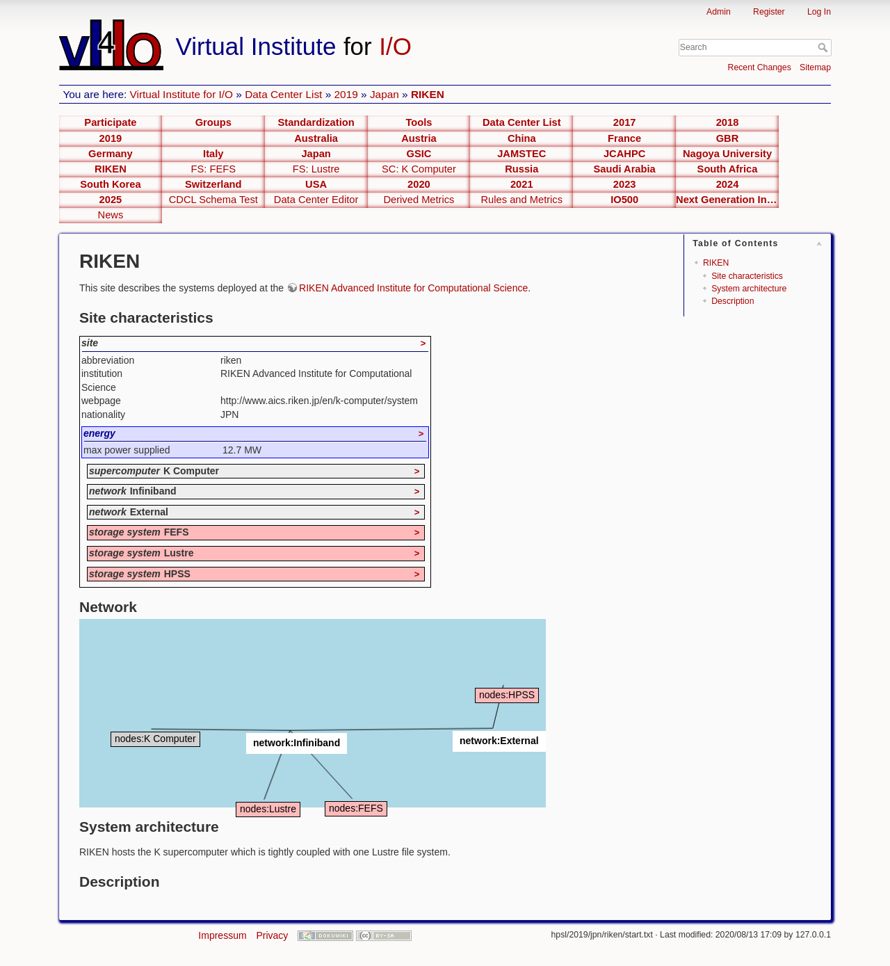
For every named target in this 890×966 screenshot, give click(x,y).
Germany (110, 153)
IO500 (624, 199)
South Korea (110, 184)
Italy (213, 153)
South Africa (727, 169)
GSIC (418, 153)
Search (824, 47)
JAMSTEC (521, 153)
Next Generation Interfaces (727, 199)
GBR (727, 138)
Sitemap (815, 67)
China (522, 138)
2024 (727, 184)
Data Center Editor (316, 199)
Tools (418, 122)
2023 (624, 184)
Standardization (316, 122)
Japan (384, 94)
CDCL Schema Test (213, 199)
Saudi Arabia (625, 169)
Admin (718, 12)
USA (316, 184)
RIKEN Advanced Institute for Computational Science (413, 287)
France (624, 138)
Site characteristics (747, 276)
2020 (418, 184)
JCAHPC (624, 153)
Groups (213, 122)
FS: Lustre (316, 169)
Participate (110, 122)
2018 (727, 122)
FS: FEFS (213, 169)
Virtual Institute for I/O (182, 94)
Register (769, 12)
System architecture (748, 288)
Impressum (222, 935)
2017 (624, 122)
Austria (419, 138)
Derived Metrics (418, 199)
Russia (521, 169)
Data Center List (283, 94)
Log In (819, 12)
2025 (110, 199)
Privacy (272, 935)
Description (732, 301)
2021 (521, 184)
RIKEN (427, 94)
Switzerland (213, 184)
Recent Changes (759, 67)
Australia (316, 138)
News (111, 214)
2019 (346, 94)
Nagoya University (727, 153)
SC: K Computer (419, 169)
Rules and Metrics (522, 199)
